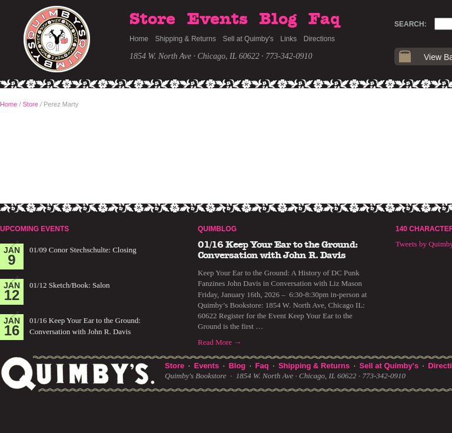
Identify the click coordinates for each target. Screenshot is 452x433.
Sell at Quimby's (247, 39)
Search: (410, 24)
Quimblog (217, 229)
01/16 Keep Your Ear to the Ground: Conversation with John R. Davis (278, 250)
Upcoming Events (34, 229)
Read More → (219, 342)
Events (217, 19)
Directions (319, 39)
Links (288, 39)
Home (138, 39)
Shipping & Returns (185, 39)
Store (152, 19)
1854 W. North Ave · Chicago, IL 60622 (194, 56)
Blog (278, 19)
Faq (324, 19)
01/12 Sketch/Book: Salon (69, 285)
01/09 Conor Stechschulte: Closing (83, 249)
